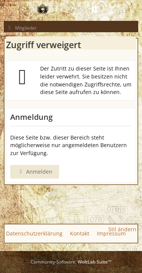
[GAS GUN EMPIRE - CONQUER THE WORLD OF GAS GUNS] (42, 9)
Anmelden (34, 171)
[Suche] (94, 9)
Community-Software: (71, 262)
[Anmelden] (113, 9)
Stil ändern (122, 229)
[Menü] (132, 9)
